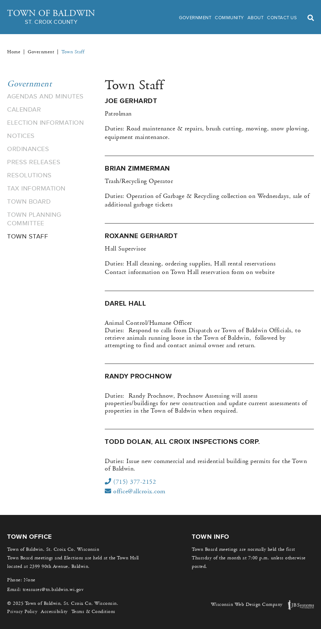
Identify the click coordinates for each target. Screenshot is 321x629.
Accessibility (54, 611)
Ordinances (28, 148)
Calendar (24, 109)
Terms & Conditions (93, 611)
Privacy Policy (22, 611)
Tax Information (36, 188)
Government (195, 17)
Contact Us (282, 17)
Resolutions (29, 175)
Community (229, 17)
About (255, 17)
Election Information (45, 122)
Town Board (29, 201)
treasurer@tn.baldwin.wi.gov (53, 589)
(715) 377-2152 (130, 481)
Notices (21, 135)
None (30, 580)
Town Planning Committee (34, 219)
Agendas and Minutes (45, 96)
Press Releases (33, 162)
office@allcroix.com (135, 491)
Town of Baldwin (51, 17)
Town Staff (27, 236)
